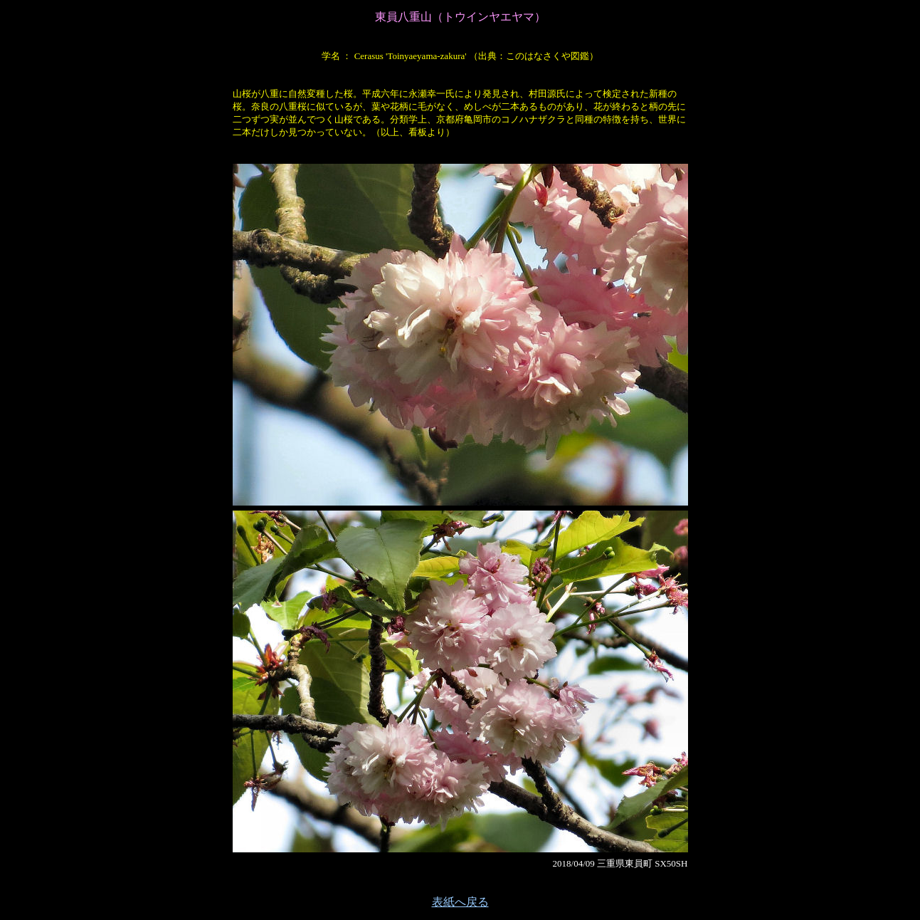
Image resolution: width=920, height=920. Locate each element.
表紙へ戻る (460, 902)
